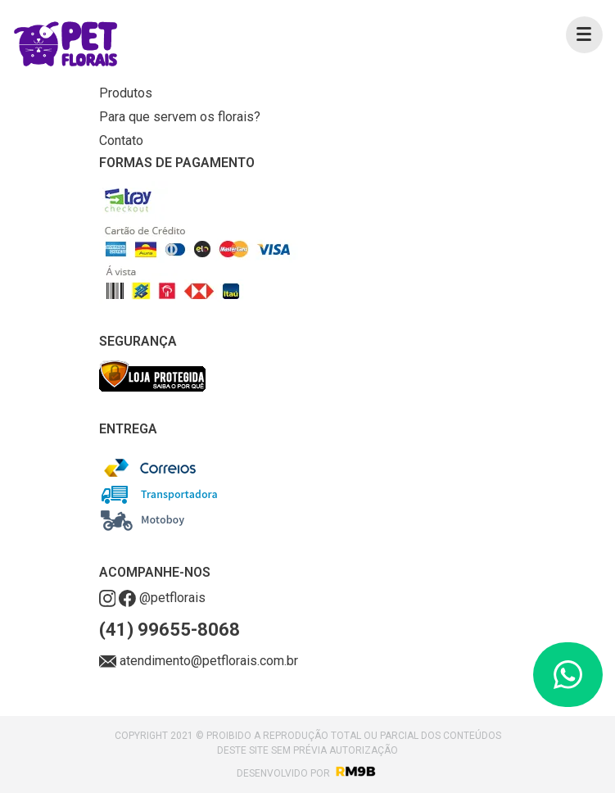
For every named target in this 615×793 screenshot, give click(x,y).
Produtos (125, 93)
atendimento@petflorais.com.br (199, 660)
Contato (121, 140)
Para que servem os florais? (179, 117)
